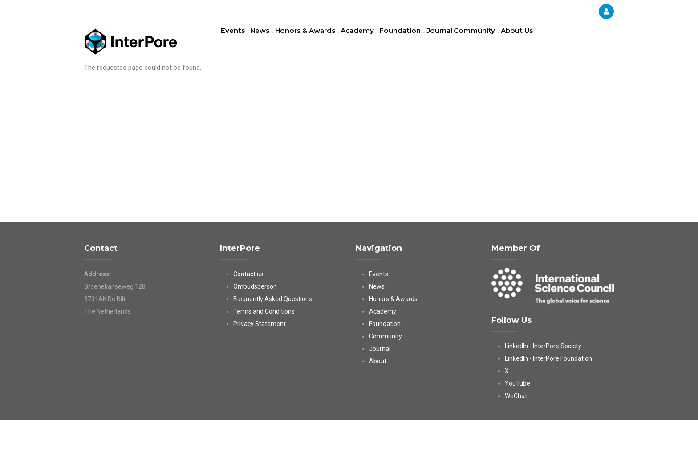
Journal (468, 42)
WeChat (516, 439)
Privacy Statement (259, 366)
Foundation (426, 42)
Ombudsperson (255, 329)
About (377, 404)
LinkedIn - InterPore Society (543, 389)
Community (511, 42)
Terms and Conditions (264, 354)
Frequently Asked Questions (272, 342)
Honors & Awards (321, 42)
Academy (378, 42)
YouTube (517, 426)
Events (237, 42)
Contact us (248, 317)
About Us (241, 82)
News (271, 42)
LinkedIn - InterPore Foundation (548, 401)
